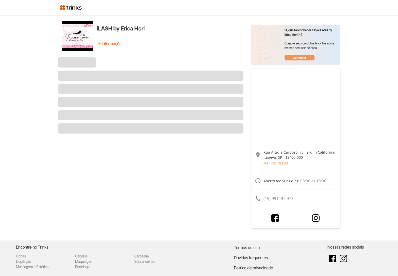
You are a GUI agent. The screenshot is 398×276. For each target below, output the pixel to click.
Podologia (82, 267)
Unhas (21, 256)
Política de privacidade (253, 267)
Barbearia (141, 256)
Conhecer (299, 58)
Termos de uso (247, 247)
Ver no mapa (276, 163)
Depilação (23, 261)
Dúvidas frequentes (251, 257)
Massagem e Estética (32, 267)
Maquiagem (84, 261)
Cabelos (81, 256)
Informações (112, 43)
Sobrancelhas (144, 261)
